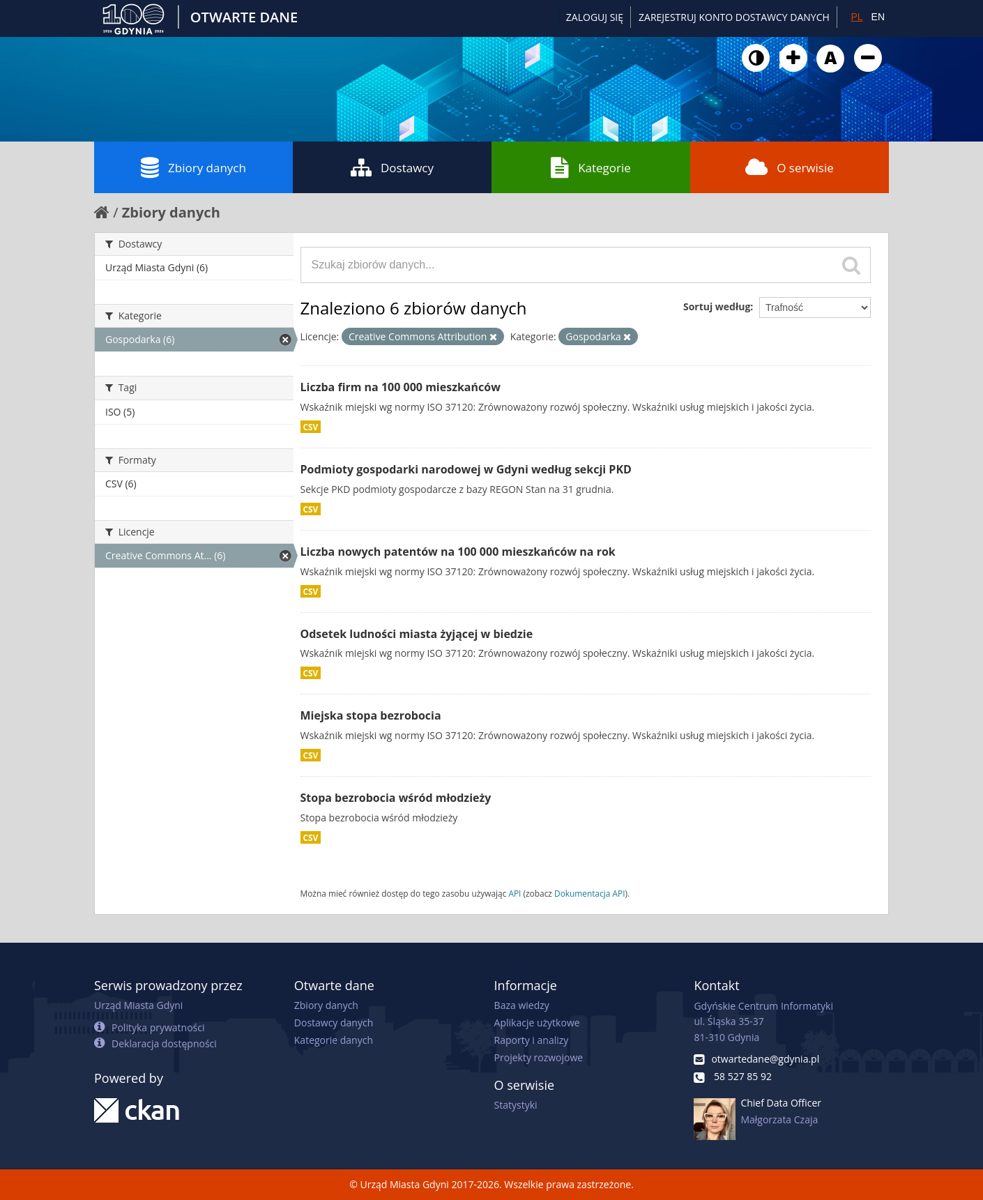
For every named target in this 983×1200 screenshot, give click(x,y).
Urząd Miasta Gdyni (138, 1005)
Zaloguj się (594, 17)
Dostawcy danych (333, 1022)
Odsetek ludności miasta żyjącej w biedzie (416, 633)
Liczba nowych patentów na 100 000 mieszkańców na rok (458, 551)
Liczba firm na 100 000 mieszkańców (400, 387)
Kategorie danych (333, 1040)
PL (856, 16)
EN (878, 16)
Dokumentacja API (589, 893)
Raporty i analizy (531, 1040)
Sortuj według (716, 306)
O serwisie (789, 167)
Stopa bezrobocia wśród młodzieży (395, 797)
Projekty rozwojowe (539, 1057)
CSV (311, 426)
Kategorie (591, 167)
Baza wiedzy (521, 1005)
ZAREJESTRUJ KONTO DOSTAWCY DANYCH (734, 17)
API (514, 893)
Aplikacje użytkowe (537, 1022)
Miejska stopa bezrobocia (370, 715)
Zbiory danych (193, 167)
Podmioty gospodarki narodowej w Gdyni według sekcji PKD (466, 469)
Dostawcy (392, 167)
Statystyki (516, 1104)
